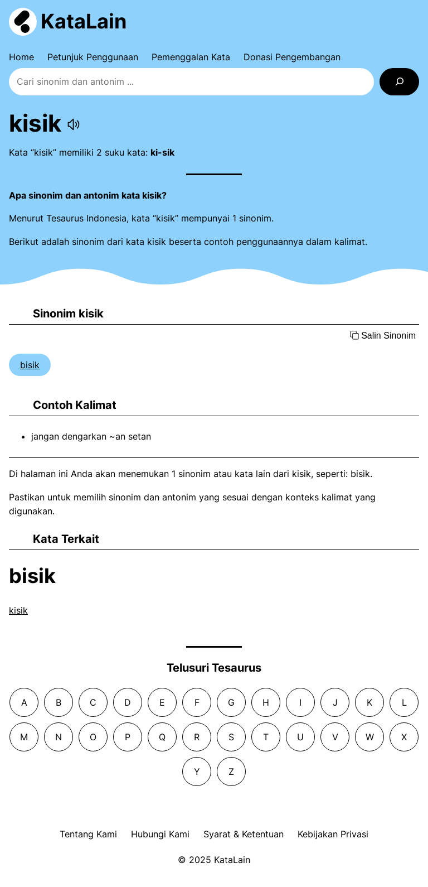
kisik (18, 610)
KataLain (84, 21)
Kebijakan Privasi (333, 834)
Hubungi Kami (160, 834)
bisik (30, 364)
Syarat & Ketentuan (243, 834)
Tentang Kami (88, 834)
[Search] (399, 81)
